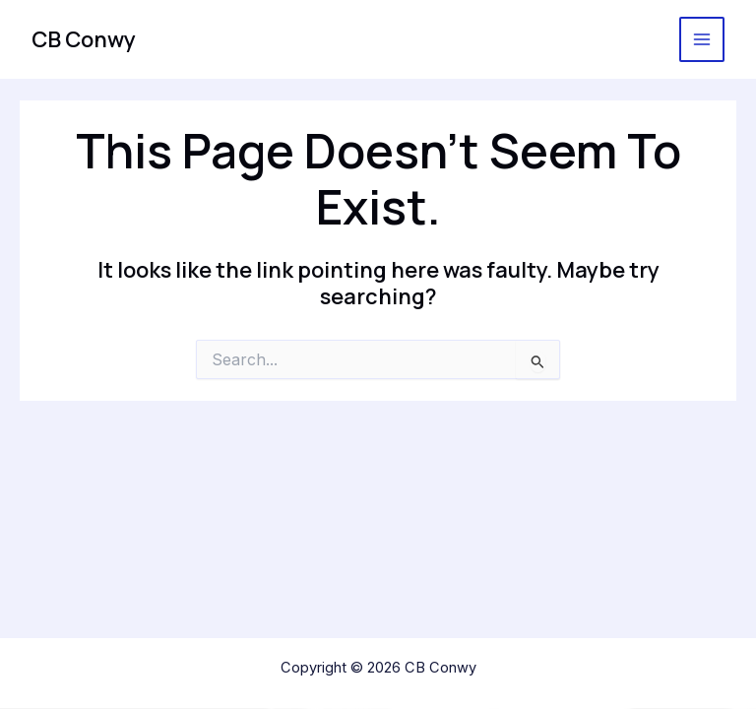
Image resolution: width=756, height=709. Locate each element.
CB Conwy (84, 39)
